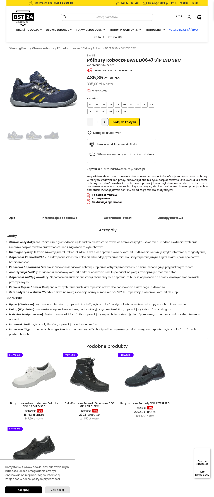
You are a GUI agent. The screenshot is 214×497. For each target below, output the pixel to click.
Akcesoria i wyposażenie (97, 472)
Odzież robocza (29, 29)
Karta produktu (102, 199)
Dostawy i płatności (133, 467)
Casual (87, 462)
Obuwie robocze (59, 29)
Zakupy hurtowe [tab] (170, 218)
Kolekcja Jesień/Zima (183, 30)
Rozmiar (92, 98)
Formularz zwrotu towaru (136, 472)
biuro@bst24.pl (158, 3)
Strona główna (19, 48)
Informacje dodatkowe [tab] (59, 218)
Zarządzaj (57, 490)
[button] (104, 133)
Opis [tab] (11, 218)
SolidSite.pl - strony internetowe (174, 487)
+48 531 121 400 (130, 3)
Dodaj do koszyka (124, 122)
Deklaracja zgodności (107, 202)
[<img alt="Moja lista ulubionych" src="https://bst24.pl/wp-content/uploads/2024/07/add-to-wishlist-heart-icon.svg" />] (179, 17)
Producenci (155, 29)
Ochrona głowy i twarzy (96, 467)
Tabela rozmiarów (104, 195)
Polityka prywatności (133, 462)
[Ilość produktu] (97, 122)
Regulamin (128, 457)
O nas (125, 448)
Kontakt (98, 37)
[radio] (90, 104)
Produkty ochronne (125, 29)
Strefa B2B (115, 37)
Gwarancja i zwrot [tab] (118, 218)
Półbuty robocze (68, 48)
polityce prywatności (46, 478)
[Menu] (208, 450)
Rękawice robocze (90, 29)
